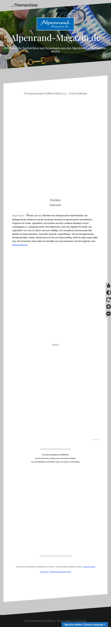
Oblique (68, 620)
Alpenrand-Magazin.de (55, 37)
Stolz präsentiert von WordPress (39, 620)
